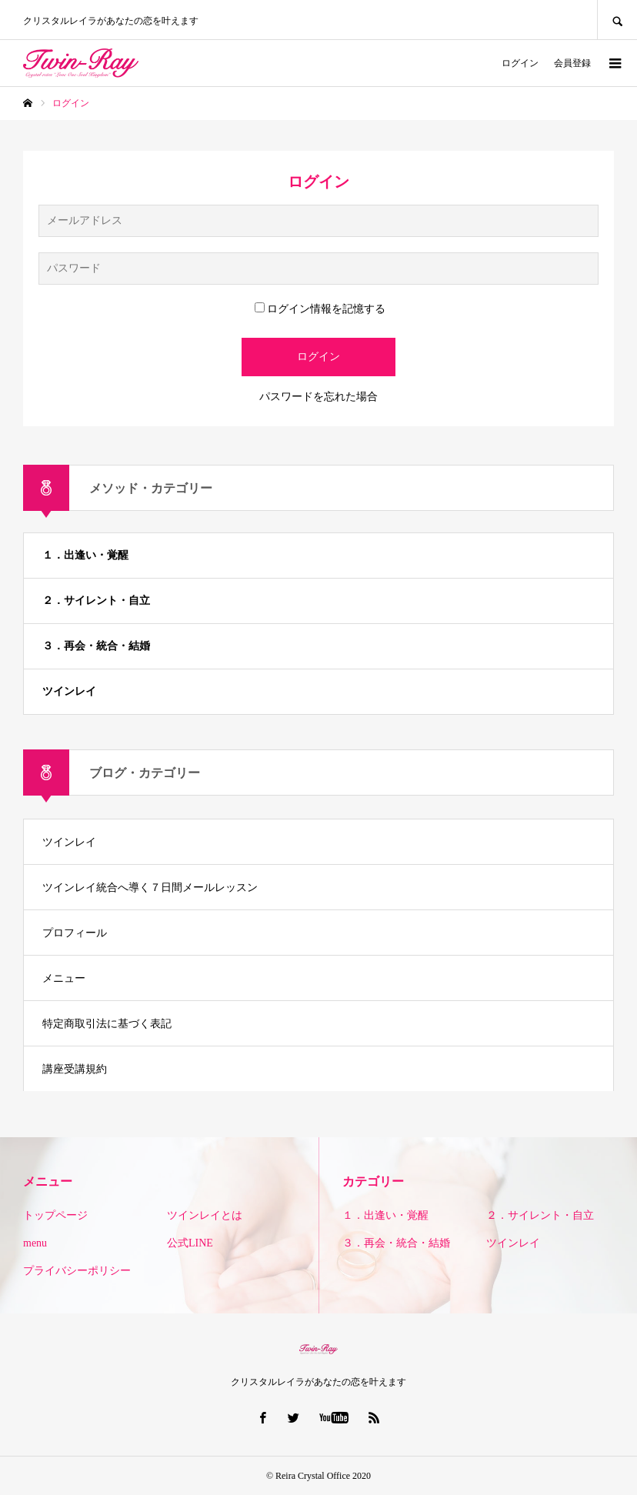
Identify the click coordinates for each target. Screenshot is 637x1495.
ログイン (520, 63)
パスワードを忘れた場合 (318, 396)
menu (35, 1243)
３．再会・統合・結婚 (96, 646)
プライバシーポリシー (77, 1270)
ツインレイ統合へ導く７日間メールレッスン (150, 887)
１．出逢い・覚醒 (85, 555)
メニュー (63, 978)
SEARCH (617, 19)
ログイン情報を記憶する (320, 309)
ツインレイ (69, 691)
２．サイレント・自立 (96, 600)
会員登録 (572, 63)
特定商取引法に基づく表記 (107, 1023)
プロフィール (74, 933)
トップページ (55, 1215)
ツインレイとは (204, 1215)
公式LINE (190, 1243)
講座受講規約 (74, 1069)
